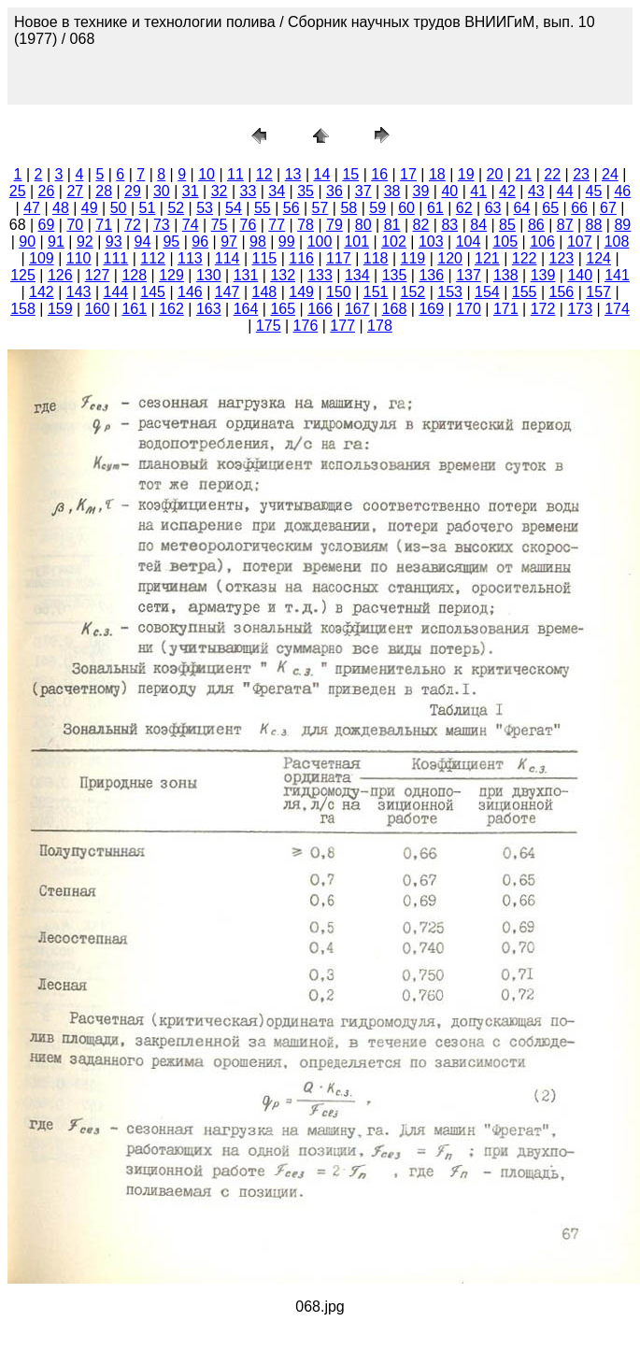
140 (579, 275)
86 (536, 225)
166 (320, 309)
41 (478, 191)
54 (233, 208)
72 (132, 225)
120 (449, 258)
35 (305, 191)
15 (350, 174)
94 (143, 241)
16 (379, 174)
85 (507, 225)
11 (235, 174)
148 (264, 292)
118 (376, 258)
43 (536, 191)
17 (408, 174)
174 (617, 309)
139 (543, 275)
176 (306, 326)
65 (550, 208)
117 (338, 258)
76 (247, 225)
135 (394, 275)
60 (406, 208)
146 (190, 292)
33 (247, 191)
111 (116, 258)
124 (598, 258)
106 (542, 241)
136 (431, 275)
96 (200, 241)
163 (208, 309)
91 (56, 241)
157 (598, 292)
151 (376, 292)
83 (449, 225)
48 (60, 208)
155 (524, 292)
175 (268, 326)
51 (147, 208)
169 (431, 309)
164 (246, 309)
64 (522, 208)
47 (31, 208)
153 (449, 292)
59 (377, 208)
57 (320, 208)
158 (23, 309)
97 (228, 241)
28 (103, 191)
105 (505, 241)
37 (363, 191)
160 (97, 309)
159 (60, 309)
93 (114, 241)
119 (413, 258)
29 (132, 191)
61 (435, 208)
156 (562, 292)
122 (524, 258)
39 (421, 191)
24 (610, 174)
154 (487, 292)
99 (286, 241)
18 (437, 174)
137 (468, 275)
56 (291, 208)
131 (246, 275)
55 (262, 208)
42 (507, 191)
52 (175, 208)
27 (74, 191)
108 (617, 241)
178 (379, 326)
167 (357, 309)
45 (594, 191)
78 (305, 225)
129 (171, 275)
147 (227, 292)
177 (342, 326)
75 (219, 225)
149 (301, 292)
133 (320, 275)
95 (171, 241)
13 (293, 174)
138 (506, 275)
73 (161, 225)
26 (46, 191)
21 (523, 174)
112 (152, 258)
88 (594, 225)
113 (190, 258)
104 (468, 241)
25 (17, 191)
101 (356, 241)
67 (608, 208)
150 (338, 292)
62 (464, 208)
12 (264, 174)
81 (392, 225)
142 (41, 292)
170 (468, 309)
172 (543, 309)
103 (431, 241)
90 (27, 241)
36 (334, 191)
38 (392, 191)
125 (23, 275)
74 (190, 225)
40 (449, 191)
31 (190, 191)
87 (565, 225)
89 (622, 225)
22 (552, 174)
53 (204, 208)
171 (506, 309)
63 (493, 208)
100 (320, 241)
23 (581, 174)
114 (227, 258)
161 (134, 309)
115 (264, 258)
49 (89, 208)
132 (282, 275)
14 (322, 174)
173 (579, 309)
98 (257, 241)
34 (276, 191)
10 (206, 174)
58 (348, 208)
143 (79, 292)
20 (495, 174)
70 (74, 225)
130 (208, 275)
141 (617, 275)
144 (116, 292)
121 (487, 258)
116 (301, 258)
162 (171, 309)
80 (363, 225)
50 (118, 208)
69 (46, 225)
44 (565, 191)
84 (478, 225)
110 (79, 258)
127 (97, 275)
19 (466, 174)
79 (334, 225)
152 (413, 292)
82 (421, 225)
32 (219, 191)
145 (152, 292)
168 (394, 309)
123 (562, 258)
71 (103, 225)
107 (579, 241)
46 (622, 191)
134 (357, 275)
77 (276, 225)
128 (134, 275)
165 (282, 309)
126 (60, 275)
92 (85, 241)
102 (393, 241)
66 (579, 208)
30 (161, 191)
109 (41, 258)
